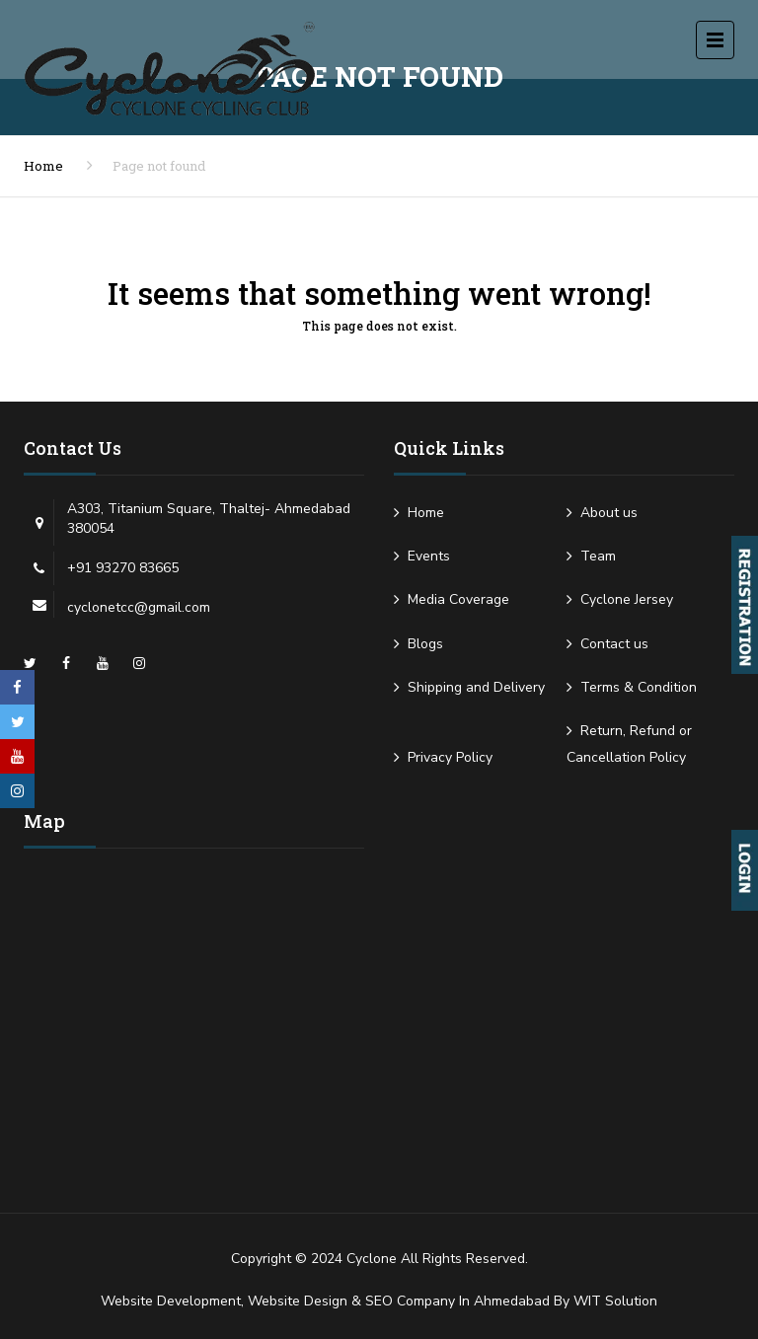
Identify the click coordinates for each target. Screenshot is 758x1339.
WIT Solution (615, 1301)
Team (598, 556)
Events (429, 556)
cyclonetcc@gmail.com (138, 607)
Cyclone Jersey (626, 599)
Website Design (297, 1301)
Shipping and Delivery (476, 687)
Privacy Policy (450, 757)
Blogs (425, 643)
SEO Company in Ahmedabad (457, 1301)
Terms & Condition (638, 687)
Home (43, 166)
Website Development (171, 1301)
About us (609, 512)
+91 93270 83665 (123, 567)
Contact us (614, 643)
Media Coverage (458, 599)
